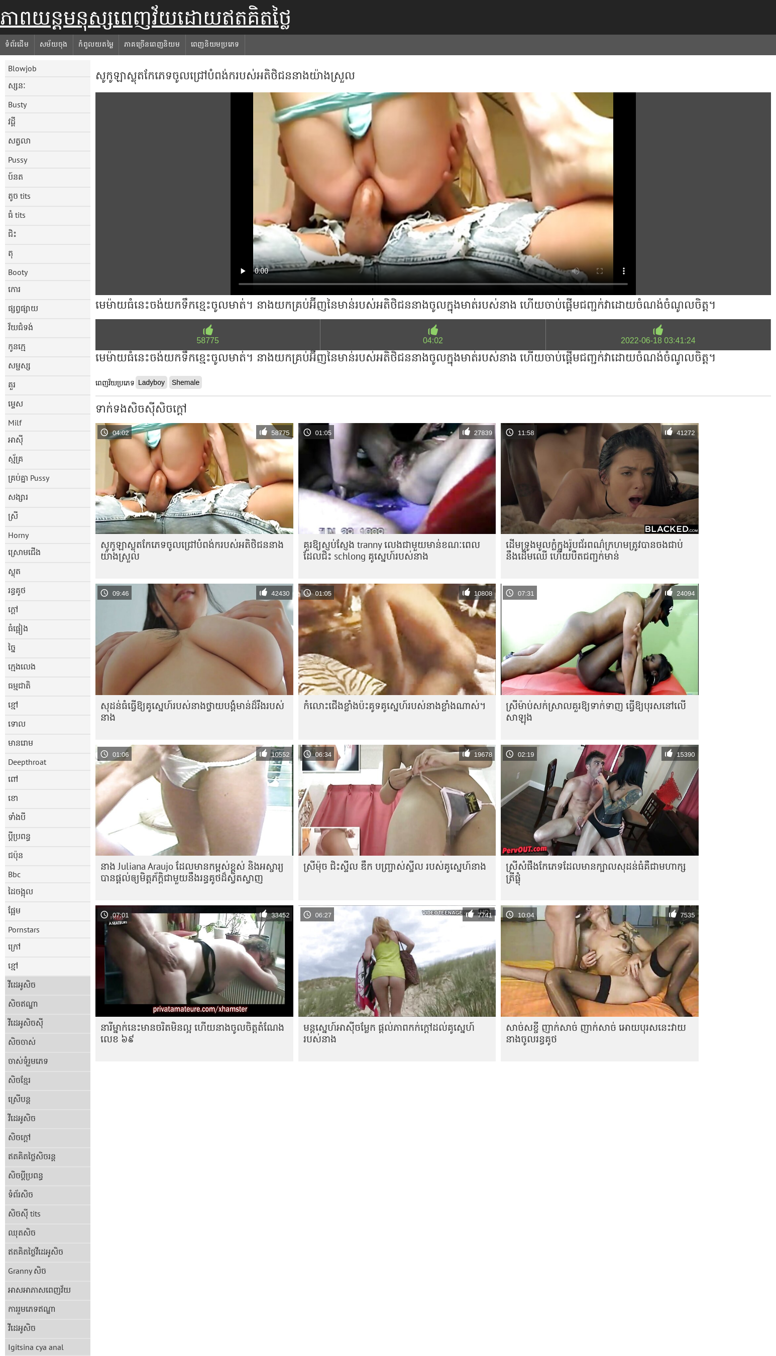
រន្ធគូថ (17, 590)
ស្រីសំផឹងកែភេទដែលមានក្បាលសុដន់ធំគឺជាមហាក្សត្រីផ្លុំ (596, 872)
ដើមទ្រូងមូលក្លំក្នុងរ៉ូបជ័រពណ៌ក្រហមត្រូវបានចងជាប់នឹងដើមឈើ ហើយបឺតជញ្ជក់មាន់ (594, 550)
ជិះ (12, 234)
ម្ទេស (15, 403)
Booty (18, 272)
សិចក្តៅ (19, 1137)
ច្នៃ (12, 647)
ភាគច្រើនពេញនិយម (152, 44)
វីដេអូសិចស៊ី (25, 1023)
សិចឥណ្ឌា (23, 1004)
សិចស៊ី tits (24, 1213)
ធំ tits (17, 215)
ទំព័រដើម (17, 44)
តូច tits (19, 196)
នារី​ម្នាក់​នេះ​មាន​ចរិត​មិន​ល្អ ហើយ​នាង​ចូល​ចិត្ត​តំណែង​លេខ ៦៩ (192, 1033)
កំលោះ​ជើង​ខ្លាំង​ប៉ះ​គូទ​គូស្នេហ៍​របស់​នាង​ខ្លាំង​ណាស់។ (394, 706)
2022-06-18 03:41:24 (658, 340)
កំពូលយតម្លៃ (96, 44)
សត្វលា (19, 140)
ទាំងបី (17, 817)
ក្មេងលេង (22, 666)
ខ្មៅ (13, 705)
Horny (18, 535)
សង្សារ (18, 497)
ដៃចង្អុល (20, 891)
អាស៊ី (15, 440)
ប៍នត (15, 177)
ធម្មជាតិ (19, 686)
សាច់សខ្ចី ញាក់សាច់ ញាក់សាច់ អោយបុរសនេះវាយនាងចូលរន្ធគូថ (596, 1033)
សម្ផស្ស (19, 365)
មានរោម (20, 743)
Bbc (14, 874)
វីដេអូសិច (22, 985)
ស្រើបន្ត (19, 1099)
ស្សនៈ (17, 85)
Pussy (17, 160)
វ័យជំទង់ (20, 327)
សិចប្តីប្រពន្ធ (25, 1175)
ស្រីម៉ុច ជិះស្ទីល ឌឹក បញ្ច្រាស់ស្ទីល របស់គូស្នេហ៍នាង (394, 866)
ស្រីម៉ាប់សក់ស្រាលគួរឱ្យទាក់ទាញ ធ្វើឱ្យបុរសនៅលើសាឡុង (596, 711)
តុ (10, 253)
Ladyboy (151, 382)
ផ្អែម (14, 910)
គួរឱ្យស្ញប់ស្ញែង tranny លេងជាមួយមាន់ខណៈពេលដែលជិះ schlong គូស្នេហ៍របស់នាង (391, 550)
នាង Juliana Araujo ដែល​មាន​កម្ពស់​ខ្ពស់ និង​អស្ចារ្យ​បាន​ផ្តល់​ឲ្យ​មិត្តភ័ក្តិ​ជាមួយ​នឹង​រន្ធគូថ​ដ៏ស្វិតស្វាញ (192, 872)
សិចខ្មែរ (19, 1080)
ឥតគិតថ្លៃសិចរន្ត (32, 1156)
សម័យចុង (54, 44)
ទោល (17, 724)
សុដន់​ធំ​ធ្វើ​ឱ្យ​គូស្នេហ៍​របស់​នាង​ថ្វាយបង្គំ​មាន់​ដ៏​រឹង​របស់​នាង (192, 711)
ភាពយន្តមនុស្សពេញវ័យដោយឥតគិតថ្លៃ (145, 18)
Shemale (185, 382)
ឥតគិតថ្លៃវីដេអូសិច (35, 1252)
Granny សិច (27, 1271)
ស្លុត (14, 571)
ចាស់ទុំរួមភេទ (28, 1061)
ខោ (13, 798)
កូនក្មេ (17, 346)
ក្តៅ (13, 609)
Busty (17, 104)
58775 (207, 340)
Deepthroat (27, 762)
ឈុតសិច (22, 1233)
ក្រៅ (14, 946)
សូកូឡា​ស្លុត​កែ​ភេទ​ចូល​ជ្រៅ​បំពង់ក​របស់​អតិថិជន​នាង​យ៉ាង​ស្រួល (192, 550)
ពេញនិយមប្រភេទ (215, 44)
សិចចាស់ (22, 1042)
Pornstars (24, 929)
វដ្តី (12, 121)
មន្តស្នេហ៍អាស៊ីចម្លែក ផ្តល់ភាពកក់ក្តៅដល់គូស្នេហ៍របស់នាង (389, 1033)
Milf (15, 423)
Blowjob (22, 68)
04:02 (433, 340)
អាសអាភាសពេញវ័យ (39, 1290)
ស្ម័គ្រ (15, 459)
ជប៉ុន (15, 855)
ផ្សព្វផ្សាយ (23, 308)
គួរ (12, 384)
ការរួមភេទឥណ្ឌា (32, 1309)
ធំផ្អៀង (18, 628)
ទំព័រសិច (20, 1194)
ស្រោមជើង (24, 552)
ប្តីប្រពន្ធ (19, 836)
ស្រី (13, 516)
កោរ (14, 289)
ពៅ (13, 779)
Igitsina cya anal (36, 1347)
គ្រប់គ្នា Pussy (28, 478)
